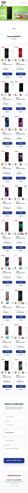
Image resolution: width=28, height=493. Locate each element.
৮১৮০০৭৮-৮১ (15, 484)
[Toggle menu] (25, 3)
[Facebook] (11, 487)
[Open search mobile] (22, 3)
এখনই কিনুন (7, 74)
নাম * (5, 414)
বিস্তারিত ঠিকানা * (7, 446)
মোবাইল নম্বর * (7, 422)
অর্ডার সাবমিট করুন (14, 461)
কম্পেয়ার (7, 78)
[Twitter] (17, 487)
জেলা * (5, 438)
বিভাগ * (5, 430)
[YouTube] (14, 487)
